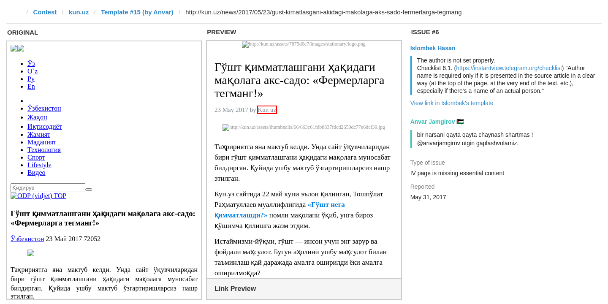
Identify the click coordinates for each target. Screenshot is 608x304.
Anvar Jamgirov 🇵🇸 (437, 121)
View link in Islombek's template (452, 103)
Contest (45, 12)
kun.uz (79, 12)
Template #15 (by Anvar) (137, 12)
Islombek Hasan (433, 48)
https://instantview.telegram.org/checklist (509, 68)
